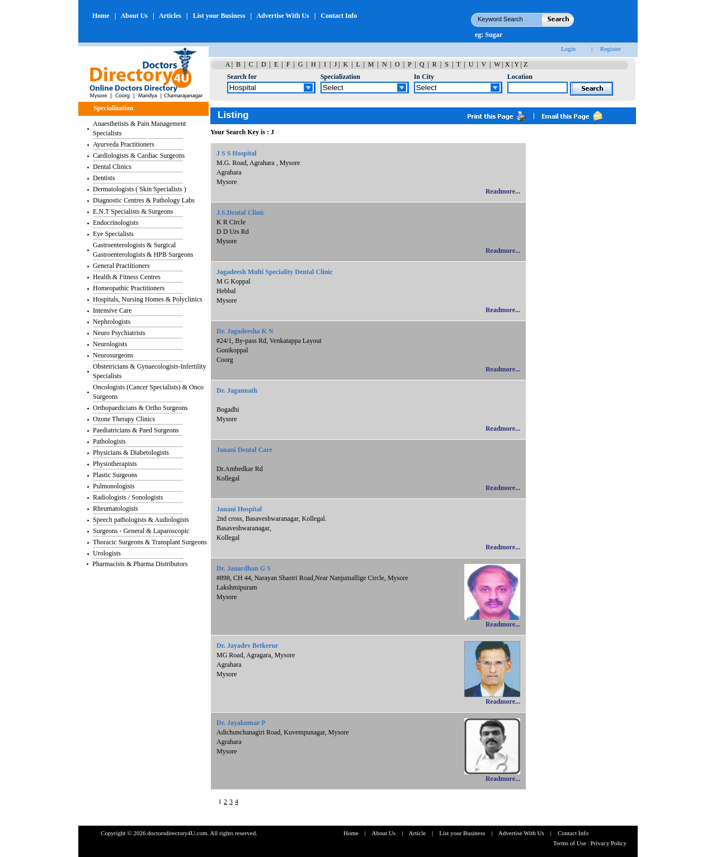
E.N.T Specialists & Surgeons (133, 211)
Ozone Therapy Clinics (124, 419)
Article (417, 833)
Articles (170, 16)
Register (610, 48)
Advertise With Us (282, 16)
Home (101, 16)
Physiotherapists (115, 464)
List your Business (219, 16)
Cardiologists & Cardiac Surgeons (139, 155)
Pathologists (109, 441)
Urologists (107, 553)
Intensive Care (112, 310)
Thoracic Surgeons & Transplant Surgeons (150, 542)
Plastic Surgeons (115, 475)
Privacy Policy (608, 843)
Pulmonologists (114, 486)
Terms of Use (570, 843)
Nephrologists (111, 322)
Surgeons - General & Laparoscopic (141, 531)
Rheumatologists (115, 508)
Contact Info (339, 16)
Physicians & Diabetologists (131, 452)
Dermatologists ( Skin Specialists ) (139, 189)
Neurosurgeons (113, 355)
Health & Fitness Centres (127, 277)
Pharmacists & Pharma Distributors (139, 564)
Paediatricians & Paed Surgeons (135, 430)
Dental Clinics (112, 167)
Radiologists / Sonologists (128, 497)
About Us (134, 16)
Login (568, 48)
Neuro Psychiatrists (119, 333)
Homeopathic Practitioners (128, 288)
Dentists (104, 178)
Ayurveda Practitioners (123, 144)
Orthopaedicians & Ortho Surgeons (140, 408)
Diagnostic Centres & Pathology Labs (144, 200)
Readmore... (503, 191)
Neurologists (110, 344)
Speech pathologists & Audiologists (141, 520)
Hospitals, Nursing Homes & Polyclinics (147, 299)
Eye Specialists (113, 234)
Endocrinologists (115, 223)
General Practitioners (121, 266)
